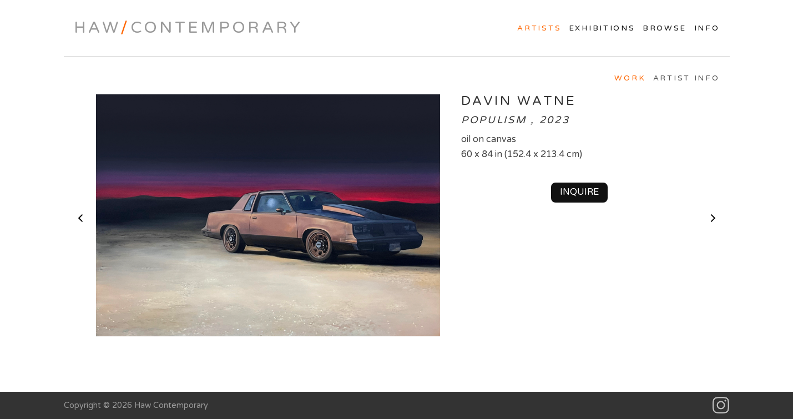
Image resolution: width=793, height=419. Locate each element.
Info (707, 28)
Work (629, 78)
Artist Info (686, 78)
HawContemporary (188, 27)
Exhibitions (602, 28)
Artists (539, 28)
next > (713, 218)
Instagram (721, 405)
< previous (80, 218)
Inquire (579, 192)
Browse (664, 28)
